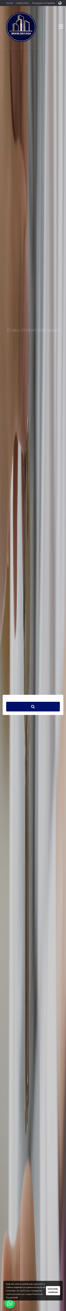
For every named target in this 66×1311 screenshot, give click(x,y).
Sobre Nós (22, 3)
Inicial (9, 3)
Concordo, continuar (53, 1290)
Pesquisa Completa (43, 3)
